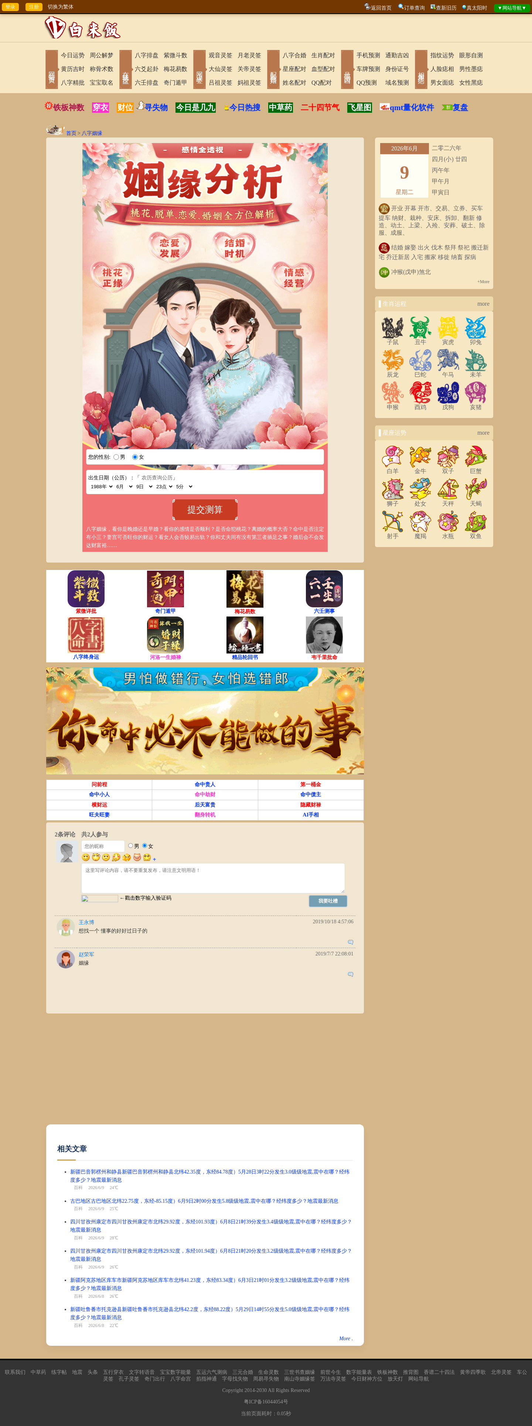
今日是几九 (195, 107)
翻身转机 (205, 815)
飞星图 (359, 107)
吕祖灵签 (220, 82)
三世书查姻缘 (299, 1372)
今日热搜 (242, 107)
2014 (250, 1390)
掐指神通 (206, 1379)
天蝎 (476, 501)
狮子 (393, 501)
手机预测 (368, 55)
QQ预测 (367, 82)
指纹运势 (442, 55)
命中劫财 (205, 794)
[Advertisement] (205, 1072)
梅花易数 (175, 69)
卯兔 (476, 339)
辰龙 (393, 372)
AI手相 (311, 815)
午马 (448, 372)
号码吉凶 (347, 70)
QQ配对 (321, 82)
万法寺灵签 (333, 1379)
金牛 (420, 468)
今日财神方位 (366, 1379)
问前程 (99, 784)
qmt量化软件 (412, 107)
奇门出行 (154, 1379)
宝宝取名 (101, 82)
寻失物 (156, 107)
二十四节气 (320, 107)
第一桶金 (310, 784)
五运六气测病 (211, 1372)
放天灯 (395, 1379)
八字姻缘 (92, 133)
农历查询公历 (157, 478)
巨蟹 (476, 468)
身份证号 (397, 69)
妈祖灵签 (249, 82)
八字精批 (73, 82)
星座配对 (294, 69)
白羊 (393, 468)
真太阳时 (477, 8)
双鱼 (476, 533)
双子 (448, 468)
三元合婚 (242, 1372)
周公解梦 (101, 55)
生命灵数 (268, 1372)
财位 (125, 107)
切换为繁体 (61, 7)
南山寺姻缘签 (299, 1379)
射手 (393, 533)
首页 (71, 133)
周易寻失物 (266, 1379)
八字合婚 (294, 55)
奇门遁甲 (175, 82)
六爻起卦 (146, 69)
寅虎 (448, 339)
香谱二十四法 (439, 1372)
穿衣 (100, 107)
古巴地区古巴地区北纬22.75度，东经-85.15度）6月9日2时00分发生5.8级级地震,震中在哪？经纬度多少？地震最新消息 (204, 1201)
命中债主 (310, 794)
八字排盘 (146, 55)
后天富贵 (205, 805)
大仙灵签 (220, 69)
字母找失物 (235, 1379)
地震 (77, 1372)
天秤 (448, 501)
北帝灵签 (501, 1372)
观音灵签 (220, 55)
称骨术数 (101, 69)
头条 (93, 1372)
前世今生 (330, 1372)
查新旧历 (446, 8)
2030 (261, 1390)
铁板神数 (68, 107)
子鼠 (393, 339)
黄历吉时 (73, 69)
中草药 (280, 107)
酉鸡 (420, 404)
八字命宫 (180, 1379)
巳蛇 (420, 372)
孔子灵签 (129, 1379)
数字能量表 (359, 1372)
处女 (420, 501)
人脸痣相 (442, 69)
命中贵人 (205, 784)
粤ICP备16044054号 (266, 1402)
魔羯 (420, 533)
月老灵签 (249, 55)
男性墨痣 (471, 69)
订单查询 (414, 8)
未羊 (476, 372)
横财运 (99, 805)
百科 (78, 1187)
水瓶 (448, 533)
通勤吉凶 (397, 55)
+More (483, 281)
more (483, 304)
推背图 (411, 1372)
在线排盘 (125, 70)
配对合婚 (273, 70)
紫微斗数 (175, 55)
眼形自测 (471, 55)
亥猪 (476, 404)
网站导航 (418, 1379)
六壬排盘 (146, 82)
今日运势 (73, 55)
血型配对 (323, 69)
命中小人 (99, 794)
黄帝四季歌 (473, 1372)
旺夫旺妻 (99, 815)
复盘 (460, 107)
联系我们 (15, 1372)
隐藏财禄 (310, 805)
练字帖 (59, 1372)
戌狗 (448, 404)
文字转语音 (142, 1372)
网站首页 (51, 70)
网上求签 (199, 70)
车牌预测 (368, 69)
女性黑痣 (471, 82)
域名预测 (397, 82)
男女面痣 (442, 82)
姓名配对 (294, 82)
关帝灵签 (249, 69)
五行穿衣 (113, 1372)
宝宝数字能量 (175, 1372)
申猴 (393, 404)
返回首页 (381, 8)
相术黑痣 (421, 70)
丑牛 (420, 339)
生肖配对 (323, 55)
